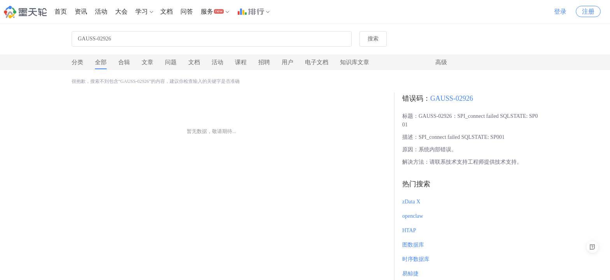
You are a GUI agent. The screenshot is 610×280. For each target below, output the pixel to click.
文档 (166, 11)
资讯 (81, 11)
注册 (588, 11)
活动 (101, 11)
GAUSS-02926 (451, 98)
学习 (141, 11)
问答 (187, 11)
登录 (560, 11)
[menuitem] (60, 11)
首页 (60, 11)
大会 (121, 11)
